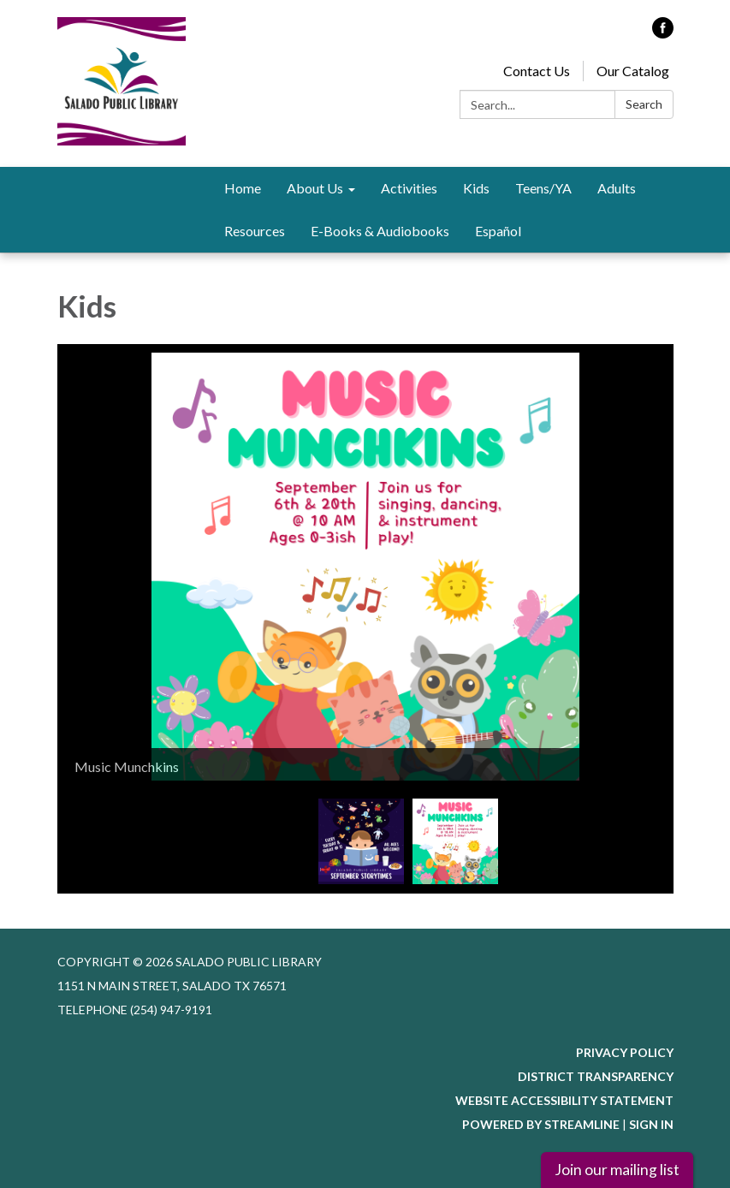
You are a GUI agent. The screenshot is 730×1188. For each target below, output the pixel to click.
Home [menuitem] (242, 188)
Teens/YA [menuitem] (543, 188)
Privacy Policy (625, 1052)
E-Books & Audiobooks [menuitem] (380, 231)
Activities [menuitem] (409, 188)
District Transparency (596, 1076)
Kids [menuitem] (476, 188)
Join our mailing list (617, 1170)
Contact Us (536, 70)
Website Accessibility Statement (564, 1100)
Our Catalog (632, 70)
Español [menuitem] (498, 231)
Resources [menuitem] (254, 231)
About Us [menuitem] (315, 188)
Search (644, 104)
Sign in (651, 1124)
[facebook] (663, 33)
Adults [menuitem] (616, 188)
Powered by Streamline (541, 1124)
